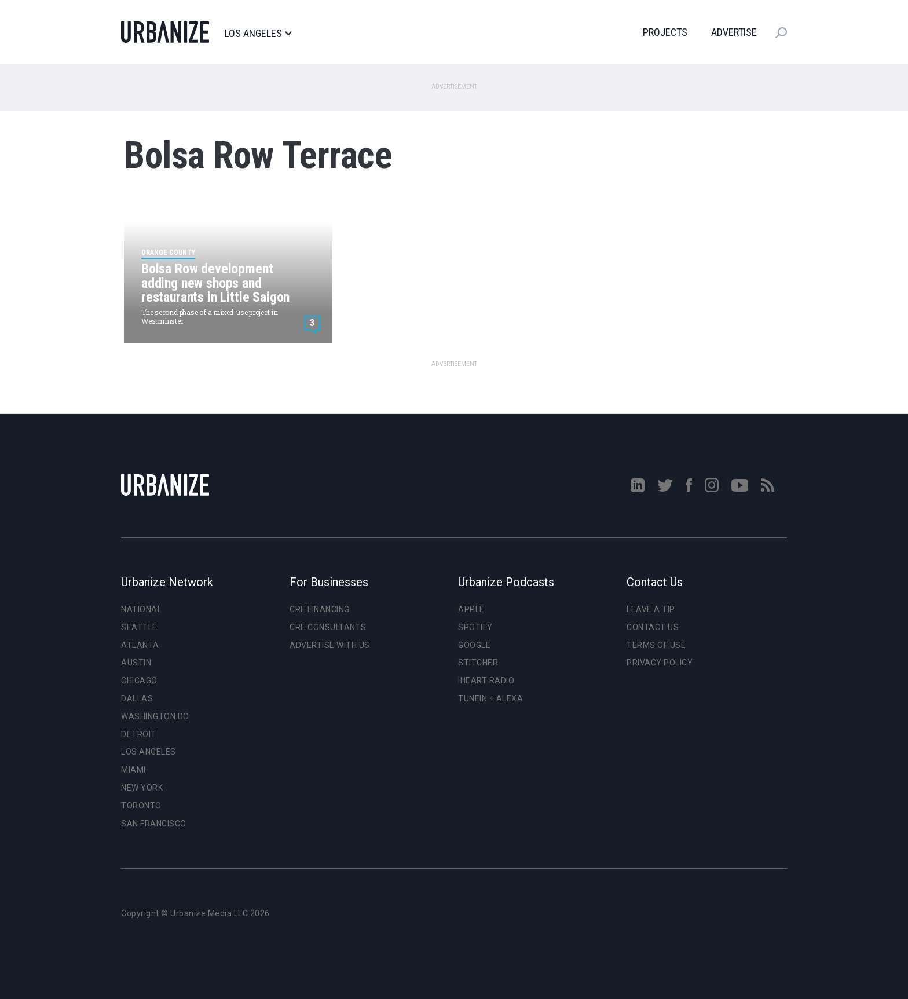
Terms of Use (656, 645)
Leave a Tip (651, 609)
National (141, 609)
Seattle (139, 627)
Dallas (137, 698)
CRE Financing (320, 609)
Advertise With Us (330, 645)
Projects (665, 32)
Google (474, 645)
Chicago (139, 680)
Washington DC (155, 716)
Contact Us (653, 627)
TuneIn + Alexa (490, 698)
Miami (133, 769)
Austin (136, 662)
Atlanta (140, 645)
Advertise (734, 32)
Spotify (475, 627)
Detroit (138, 734)
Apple (471, 609)
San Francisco (153, 823)
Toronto (141, 805)
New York (142, 787)
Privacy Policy (660, 662)
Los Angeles (258, 33)
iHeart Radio (486, 680)
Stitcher (478, 662)
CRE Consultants (328, 627)
